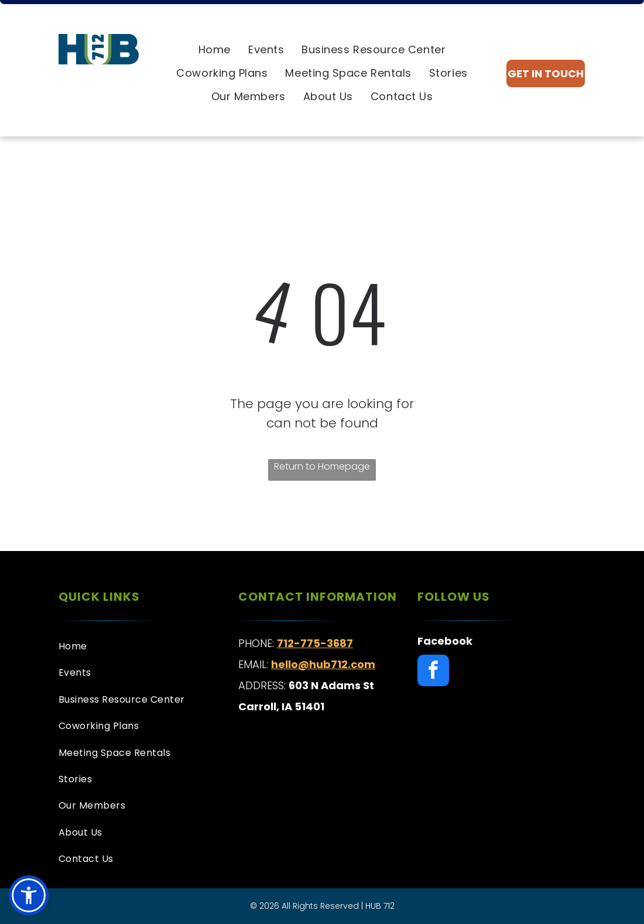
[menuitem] (214, 49)
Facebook (444, 641)
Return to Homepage (322, 466)
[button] (29, 895)
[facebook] (433, 672)
